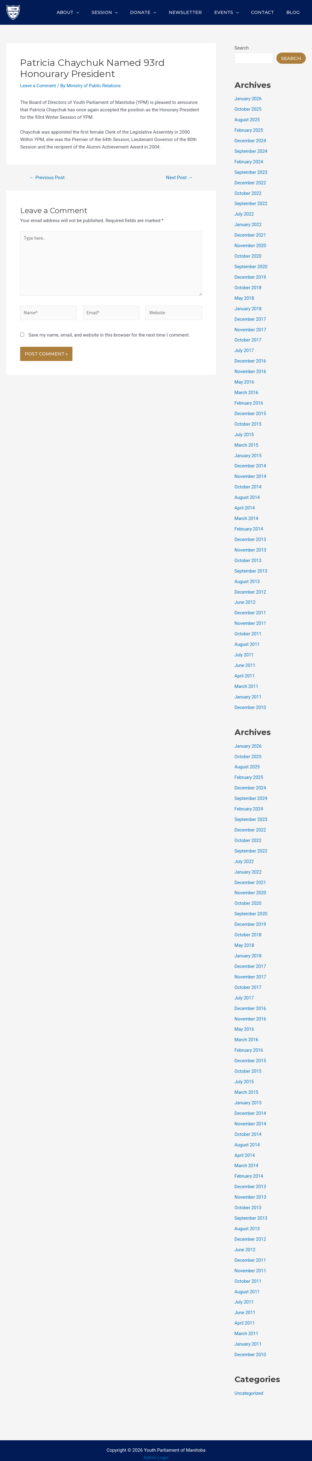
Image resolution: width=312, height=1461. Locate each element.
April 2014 (245, 506)
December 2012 (251, 589)
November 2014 (251, 474)
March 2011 (247, 683)
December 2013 (251, 537)
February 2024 (249, 161)
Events (235, 12)
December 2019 (251, 276)
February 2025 (249, 130)
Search (242, 48)
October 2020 (248, 255)
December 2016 (251, 360)
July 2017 (245, 349)
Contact (268, 12)
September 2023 (252, 171)
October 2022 (248, 193)
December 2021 (251, 234)
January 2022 (249, 224)
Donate (160, 12)
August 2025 (248, 119)
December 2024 (251, 140)
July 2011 (245, 652)
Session (125, 12)
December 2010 (251, 704)
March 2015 (247, 443)
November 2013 (251, 547)
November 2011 (251, 621)
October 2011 (248, 631)
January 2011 (249, 694)
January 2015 (249, 454)
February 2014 (249, 527)
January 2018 (249, 307)
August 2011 (248, 641)
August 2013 (248, 579)
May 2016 (245, 380)
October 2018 (248, 287)
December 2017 (251, 318)
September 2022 (252, 203)
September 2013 (252, 568)
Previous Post (48, 177)
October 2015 (248, 422)
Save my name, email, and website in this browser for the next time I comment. (109, 338)
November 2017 (251, 328)
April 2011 (245, 673)
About (92, 12)
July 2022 (245, 213)
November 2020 (251, 245)
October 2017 (248, 339)
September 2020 (252, 266)
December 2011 (251, 610)
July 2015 (245, 433)
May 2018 (245, 297)
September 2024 (252, 151)
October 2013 (248, 558)
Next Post (179, 177)
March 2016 (247, 391)
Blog (294, 12)
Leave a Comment (39, 85)
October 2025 (248, 109)
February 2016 (249, 401)
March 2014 (247, 516)
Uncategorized (249, 1387)
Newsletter (198, 12)
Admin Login (156, 1451)
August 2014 (248, 495)
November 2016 (251, 370)
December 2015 (251, 412)
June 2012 (245, 600)
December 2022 (251, 182)
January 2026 (249, 98)
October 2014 (248, 485)
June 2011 (245, 662)
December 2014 (251, 464)
